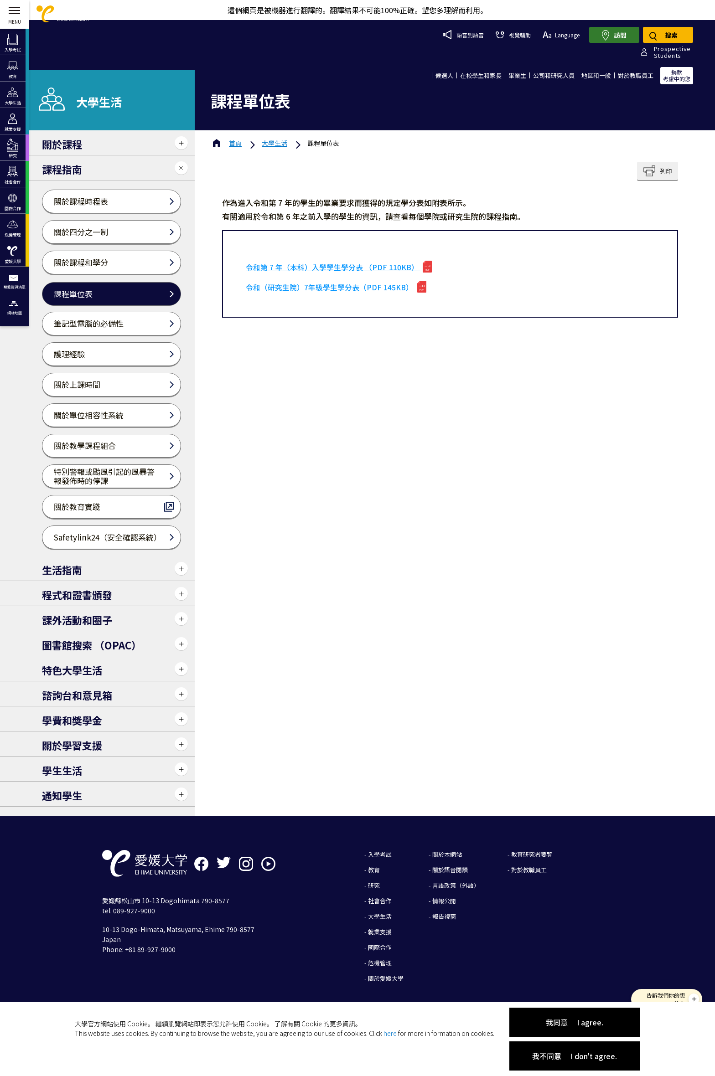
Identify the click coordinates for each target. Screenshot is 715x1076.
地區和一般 (596, 75)
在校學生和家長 (481, 75)
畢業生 (517, 75)
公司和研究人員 (554, 75)
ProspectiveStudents (672, 52)
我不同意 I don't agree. (574, 1055)
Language (561, 35)
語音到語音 (463, 34)
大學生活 (274, 143)
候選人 (444, 75)
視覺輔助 (513, 35)
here (390, 1033)
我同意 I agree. (574, 1022)
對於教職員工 (635, 75)
